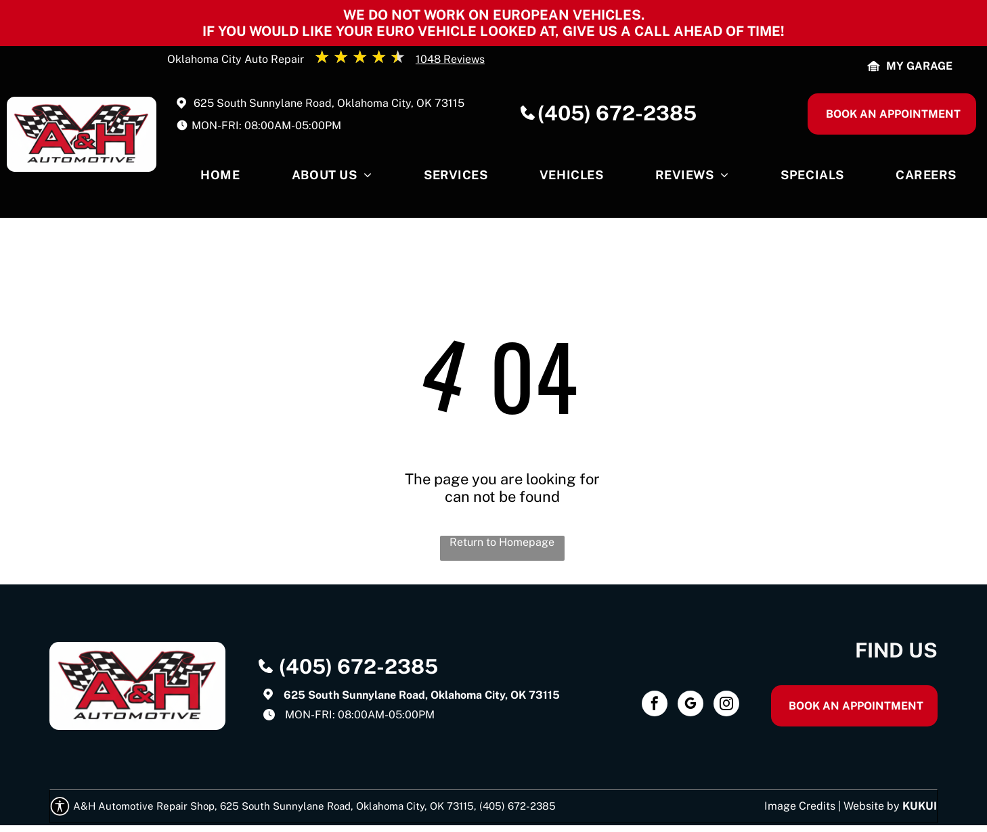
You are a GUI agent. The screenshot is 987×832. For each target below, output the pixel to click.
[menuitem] (220, 178)
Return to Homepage (501, 542)
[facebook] (654, 705)
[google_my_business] (690, 705)
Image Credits (799, 806)
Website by (871, 806)
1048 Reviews (450, 59)
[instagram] (726, 705)
